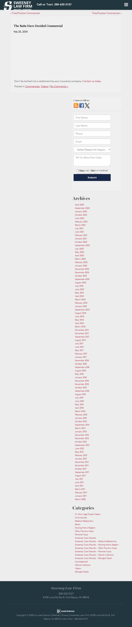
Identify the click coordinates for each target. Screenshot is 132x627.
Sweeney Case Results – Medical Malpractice (96, 541)
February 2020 (81, 262)
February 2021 (81, 235)
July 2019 (79, 286)
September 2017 (82, 337)
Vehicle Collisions (83, 565)
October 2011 (81, 469)
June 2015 (79, 401)
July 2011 (79, 479)
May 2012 (79, 452)
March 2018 (80, 326)
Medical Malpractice (84, 521)
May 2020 (79, 252)
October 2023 (81, 215)
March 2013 (80, 428)
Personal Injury (81, 534)
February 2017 (81, 353)
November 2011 (82, 465)
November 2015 (82, 384)
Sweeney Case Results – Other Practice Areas (96, 548)
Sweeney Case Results (85, 538)
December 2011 (82, 462)
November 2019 (82, 272)
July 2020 (79, 248)
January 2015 (81, 418)
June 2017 (79, 347)
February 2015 (81, 414)
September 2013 (82, 425)
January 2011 (81, 496)
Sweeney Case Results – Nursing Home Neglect (97, 544)
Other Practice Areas (84, 531)
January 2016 (81, 377)
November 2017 (82, 333)
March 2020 (80, 259)
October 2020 (81, 242)
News (77, 524)
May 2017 (79, 350)
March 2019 (80, 299)
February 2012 (81, 455)
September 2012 (82, 445)
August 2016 (80, 370)
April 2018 (79, 323)
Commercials (32, 86)
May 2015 (79, 404)
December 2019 (82, 269)
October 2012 (81, 441)
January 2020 (81, 265)
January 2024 (81, 211)
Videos (44, 86)
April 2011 (79, 485)
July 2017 (79, 343)
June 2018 (79, 316)
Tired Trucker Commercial (26, 13)
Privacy (65, 615)
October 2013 (81, 421)
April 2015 (79, 408)
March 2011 (80, 489)
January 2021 (81, 238)
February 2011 (81, 492)
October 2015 (81, 387)
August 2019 (80, 282)
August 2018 (80, 313)
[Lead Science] (65, 610)
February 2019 (81, 303)
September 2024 (82, 208)
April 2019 (79, 296)
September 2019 (82, 279)
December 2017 (82, 330)
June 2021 (79, 232)
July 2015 (79, 397)
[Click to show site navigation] (126, 5)
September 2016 (82, 367)
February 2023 (81, 221)
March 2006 (80, 499)
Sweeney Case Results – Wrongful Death (93, 558)
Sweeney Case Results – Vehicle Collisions (94, 555)
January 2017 (81, 357)
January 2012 (81, 458)
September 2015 (82, 391)
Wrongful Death (82, 572)
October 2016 (81, 364)
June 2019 (79, 289)
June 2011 (79, 482)
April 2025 (79, 204)
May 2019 (79, 292)
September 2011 (82, 472)
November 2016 (82, 360)
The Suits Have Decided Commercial (38, 26)
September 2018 (82, 309)
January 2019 (81, 306)
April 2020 (79, 255)
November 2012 (82, 438)
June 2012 (79, 448)
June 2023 (79, 218)
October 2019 (81, 276)
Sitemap (56, 615)
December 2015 (82, 381)
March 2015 (80, 411)
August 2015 (80, 394)
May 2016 (79, 374)
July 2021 (79, 228)
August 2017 (80, 340)
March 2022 (80, 225)
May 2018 (79, 320)
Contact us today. (91, 81)
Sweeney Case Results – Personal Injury (93, 551)
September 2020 (82, 245)
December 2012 (82, 435)
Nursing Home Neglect (85, 528)
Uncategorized (81, 561)
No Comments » (59, 86)
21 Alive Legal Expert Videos (87, 514)
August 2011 (80, 475)
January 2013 (81, 431)
